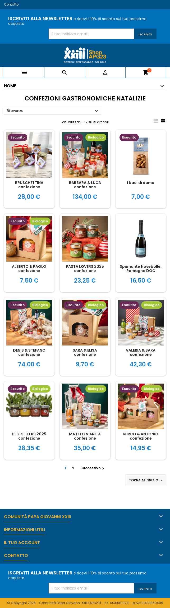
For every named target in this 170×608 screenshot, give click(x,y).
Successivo (92, 468)
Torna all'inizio (146, 480)
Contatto (11, 4)
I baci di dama (140, 182)
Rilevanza (53, 111)
